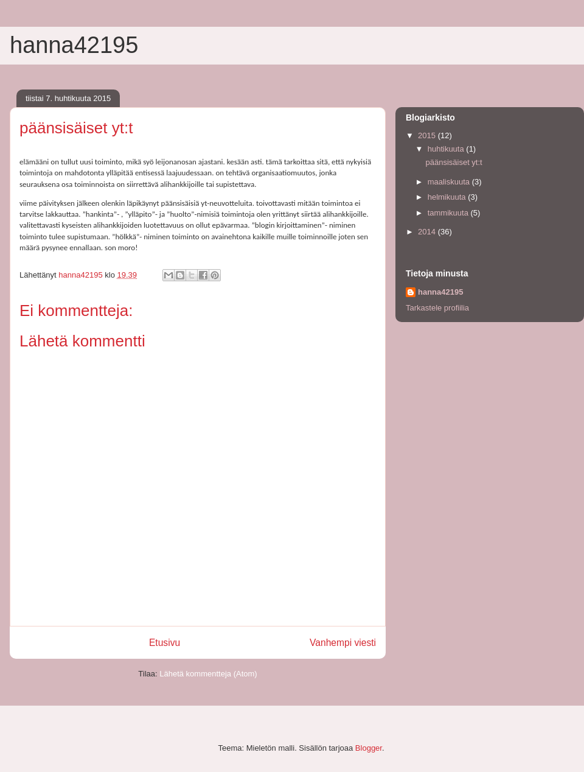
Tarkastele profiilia (437, 307)
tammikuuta (449, 212)
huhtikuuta (447, 148)
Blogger (368, 748)
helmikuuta (448, 197)
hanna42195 (74, 45)
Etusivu (164, 642)
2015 (428, 135)
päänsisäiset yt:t (453, 162)
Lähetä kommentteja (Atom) (208, 673)
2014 (428, 231)
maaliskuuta (450, 181)
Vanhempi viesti (343, 642)
